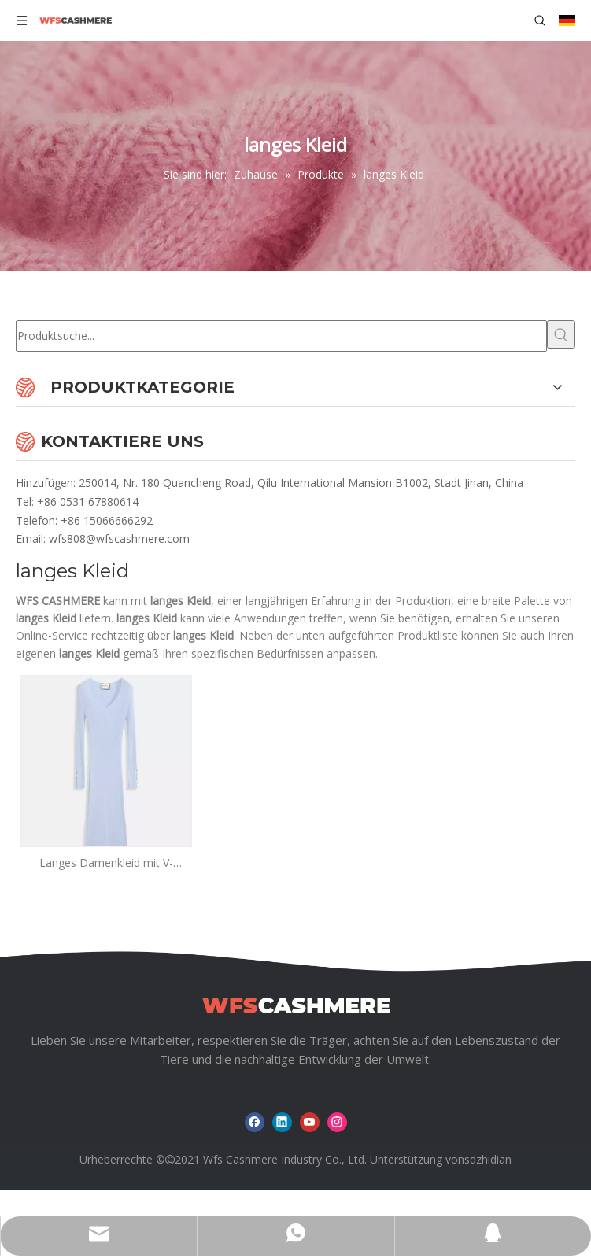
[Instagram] (337, 1122)
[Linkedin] (282, 1122)
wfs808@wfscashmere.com (119, 538)
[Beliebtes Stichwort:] (561, 334)
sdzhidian (488, 1159)
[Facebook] (254, 1122)
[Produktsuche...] (281, 336)
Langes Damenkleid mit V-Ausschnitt (106, 863)
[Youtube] (310, 1122)
